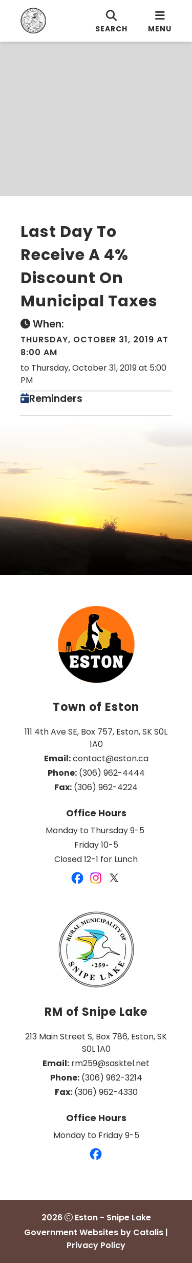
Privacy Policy (96, 1245)
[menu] (160, 21)
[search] (111, 21)
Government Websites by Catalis (93, 1232)
